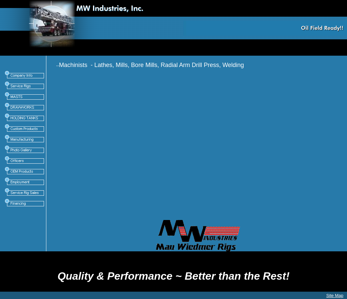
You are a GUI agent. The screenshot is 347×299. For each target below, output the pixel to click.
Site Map (334, 295)
